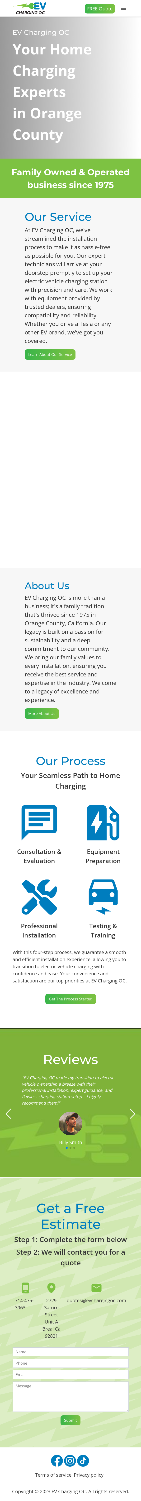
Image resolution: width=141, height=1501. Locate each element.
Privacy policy (88, 1475)
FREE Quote (100, 8)
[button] (8, 1114)
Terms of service (53, 1475)
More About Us (41, 713)
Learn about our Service (50, 354)
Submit (70, 1420)
